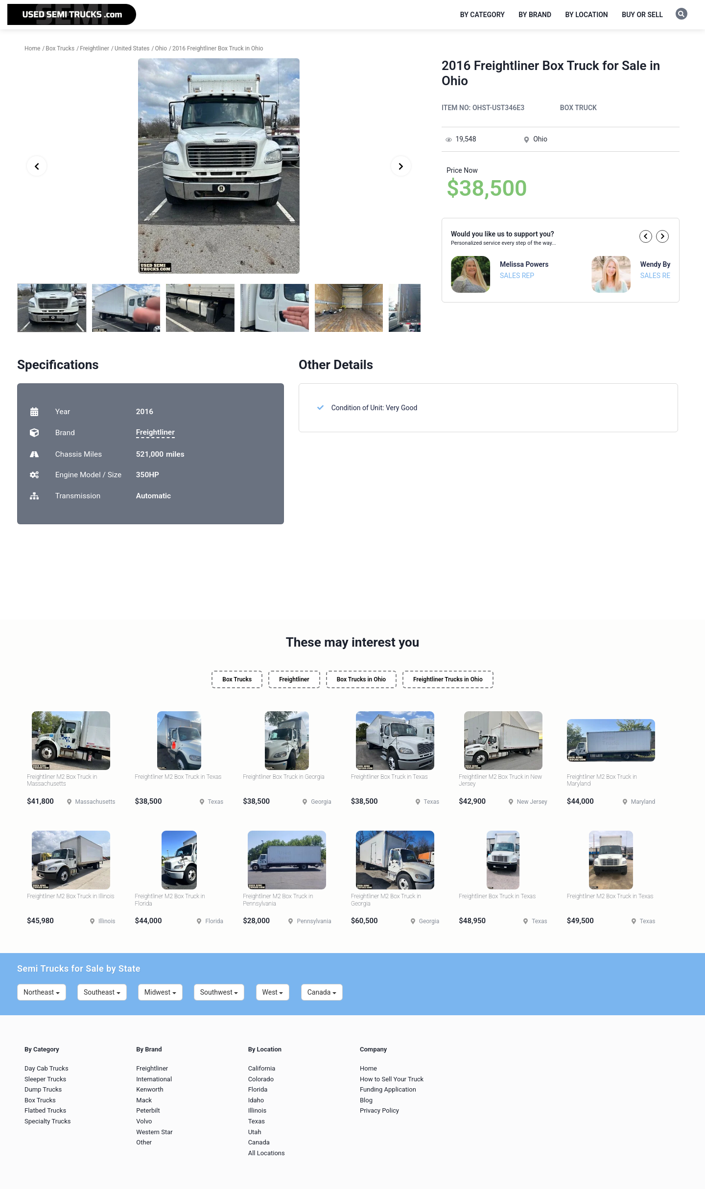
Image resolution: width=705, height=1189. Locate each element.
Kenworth (149, 1089)
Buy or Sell (642, 15)
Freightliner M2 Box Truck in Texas (178, 776)
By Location (586, 15)
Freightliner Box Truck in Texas (389, 776)
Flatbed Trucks (45, 1110)
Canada (321, 992)
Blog (366, 1100)
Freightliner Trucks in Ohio (448, 679)
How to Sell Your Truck (391, 1079)
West (272, 992)
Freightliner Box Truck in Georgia (284, 776)
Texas (256, 1121)
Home (368, 1068)
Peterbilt (148, 1110)
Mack (144, 1100)
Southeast (102, 992)
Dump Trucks (43, 1089)
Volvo (144, 1121)
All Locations (266, 1153)
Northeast (42, 992)
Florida (258, 1089)
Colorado (261, 1079)
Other (144, 1142)
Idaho (256, 1100)
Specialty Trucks (47, 1121)
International (154, 1079)
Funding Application (388, 1089)
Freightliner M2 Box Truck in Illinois (70, 896)
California (262, 1068)
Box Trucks (237, 679)
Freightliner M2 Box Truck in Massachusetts (62, 780)
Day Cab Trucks (46, 1068)
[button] (645, 236)
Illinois (257, 1110)
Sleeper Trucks (45, 1079)
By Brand (534, 15)
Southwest (219, 992)
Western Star (154, 1132)
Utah (254, 1132)
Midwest (160, 992)
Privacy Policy (379, 1110)
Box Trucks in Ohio (361, 679)
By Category (482, 15)
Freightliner (155, 432)
